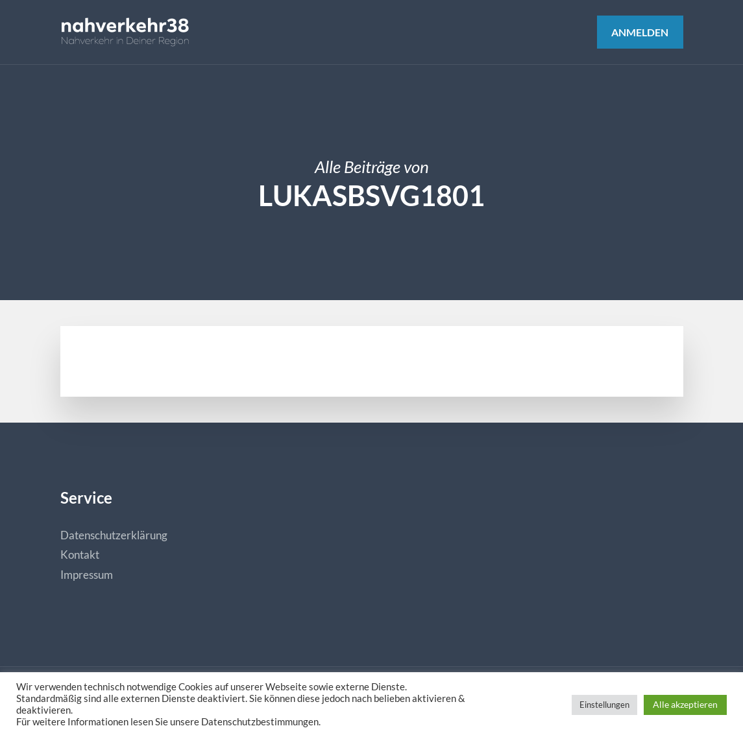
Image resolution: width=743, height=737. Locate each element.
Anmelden (639, 32)
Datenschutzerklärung (113, 535)
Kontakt (79, 554)
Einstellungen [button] (604, 704)
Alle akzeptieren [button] (685, 704)
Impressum (86, 574)
